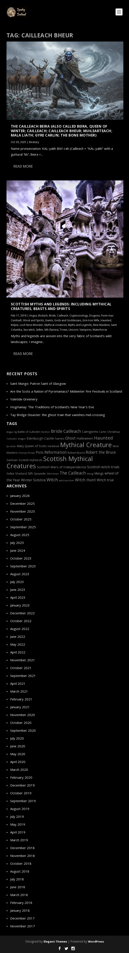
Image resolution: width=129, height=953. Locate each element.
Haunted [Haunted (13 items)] (103, 438)
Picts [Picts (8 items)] (40, 452)
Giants (49, 320)
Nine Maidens (101, 325)
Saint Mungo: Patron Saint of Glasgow (38, 383)
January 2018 (20, 910)
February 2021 (21, 699)
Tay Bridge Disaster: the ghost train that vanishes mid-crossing (57, 415)
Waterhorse (100, 329)
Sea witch (29, 329)
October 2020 (20, 722)
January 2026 (20, 495)
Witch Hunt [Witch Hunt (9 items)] (85, 479)
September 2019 (23, 801)
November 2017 (22, 926)
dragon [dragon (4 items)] (22, 438)
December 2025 (22, 503)
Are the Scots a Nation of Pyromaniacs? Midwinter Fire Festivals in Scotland (66, 391)
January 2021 (20, 707)
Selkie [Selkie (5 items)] (10, 473)
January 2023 (20, 605)
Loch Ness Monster (31, 325)
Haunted (106, 320)
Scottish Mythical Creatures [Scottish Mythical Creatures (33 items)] (50, 462)
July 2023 (17, 582)
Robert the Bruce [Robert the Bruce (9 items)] (101, 452)
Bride (52, 315)
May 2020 (17, 754)
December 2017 (22, 918)
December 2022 (22, 613)
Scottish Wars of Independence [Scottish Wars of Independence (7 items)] (61, 467)
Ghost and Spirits (33, 320)
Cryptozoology (78, 315)
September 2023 (23, 566)
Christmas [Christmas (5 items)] (113, 432)
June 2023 (17, 589)
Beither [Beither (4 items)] (45, 431)
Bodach (43, 315)
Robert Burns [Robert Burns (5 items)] (76, 453)
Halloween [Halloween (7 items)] (85, 438)
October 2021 (20, 668)
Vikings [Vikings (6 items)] (99, 473)
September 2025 (23, 527)
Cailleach (62, 315)
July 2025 (17, 542)
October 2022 (20, 621)
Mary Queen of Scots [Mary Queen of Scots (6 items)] (32, 446)
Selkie (39, 329)
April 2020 (17, 762)
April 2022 (17, 652)
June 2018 (17, 887)
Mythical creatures (55, 325)
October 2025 (20, 519)
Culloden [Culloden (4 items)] (12, 438)
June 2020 (17, 746)
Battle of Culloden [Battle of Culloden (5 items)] (29, 432)
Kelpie (14, 325)
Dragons (94, 315)
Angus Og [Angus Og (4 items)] (12, 431)
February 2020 (21, 777)
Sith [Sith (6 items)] (30, 473)
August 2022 (19, 628)
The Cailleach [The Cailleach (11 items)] (73, 473)
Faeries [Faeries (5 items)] (59, 438)
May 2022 (17, 644)
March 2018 (19, 895)
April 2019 (17, 832)
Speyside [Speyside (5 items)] (40, 473)
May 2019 (17, 824)
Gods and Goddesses (67, 320)
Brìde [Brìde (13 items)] (56, 431)
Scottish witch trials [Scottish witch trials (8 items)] (103, 467)
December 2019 (22, 785)
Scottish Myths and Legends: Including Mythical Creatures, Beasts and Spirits (61, 306)
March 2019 (19, 840)
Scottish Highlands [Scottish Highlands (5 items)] (30, 460)
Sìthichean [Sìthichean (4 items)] (53, 473)
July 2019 (17, 816)
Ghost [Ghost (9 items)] (70, 438)
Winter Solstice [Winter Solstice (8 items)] (33, 480)
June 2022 (17, 636)
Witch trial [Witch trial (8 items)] (105, 480)
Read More (23, 166)
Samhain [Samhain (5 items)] (12, 460)
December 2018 (22, 848)
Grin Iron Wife (90, 320)
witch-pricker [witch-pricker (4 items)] (66, 480)
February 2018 (21, 902)
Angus (33, 315)
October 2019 (20, 793)
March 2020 (19, 769)
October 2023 (20, 558)
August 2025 (19, 535)
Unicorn (73, 329)
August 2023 (19, 574)
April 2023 (17, 597)
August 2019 (19, 808)
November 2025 (22, 511)
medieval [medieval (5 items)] (53, 446)
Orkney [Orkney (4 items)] (22, 452)
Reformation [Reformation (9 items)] (55, 452)
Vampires (85, 329)
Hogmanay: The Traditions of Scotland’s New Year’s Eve (52, 407)
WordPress (96, 941)
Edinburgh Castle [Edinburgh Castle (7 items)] (40, 438)
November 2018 (22, 855)
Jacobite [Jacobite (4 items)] (11, 446)
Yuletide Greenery (24, 399)
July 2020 (17, 738)
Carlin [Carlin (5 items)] (102, 432)
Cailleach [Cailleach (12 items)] (72, 431)
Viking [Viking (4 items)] (90, 473)
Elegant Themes (55, 941)
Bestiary (34, 142)
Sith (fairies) (51, 329)
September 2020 (23, 730)
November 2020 (22, 715)
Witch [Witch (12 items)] (52, 480)
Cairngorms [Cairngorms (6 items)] (90, 432)
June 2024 (17, 550)
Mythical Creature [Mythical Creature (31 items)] (86, 444)
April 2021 (17, 683)
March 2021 (19, 691)
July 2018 (17, 879)
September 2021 (23, 675)
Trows (63, 329)
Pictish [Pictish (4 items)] (31, 452)
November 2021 (22, 660)
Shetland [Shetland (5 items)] (21, 473)
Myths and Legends (80, 325)
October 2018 (20, 863)
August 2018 (19, 871)
